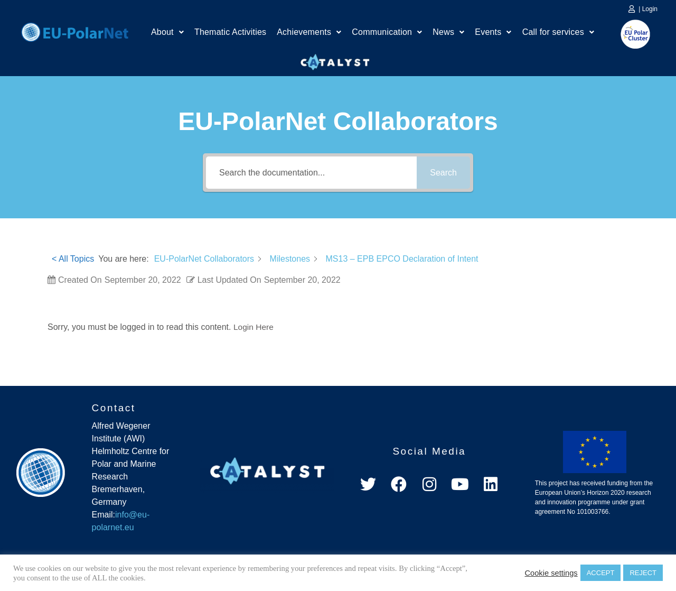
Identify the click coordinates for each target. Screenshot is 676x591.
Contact (114, 407)
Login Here (254, 326)
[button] (167, 33)
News (448, 33)
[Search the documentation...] (311, 172)
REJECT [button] (643, 573)
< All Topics (73, 258)
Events (493, 33)
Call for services (558, 33)
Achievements (309, 33)
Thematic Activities (230, 33)
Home (74, 31)
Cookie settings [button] (550, 573)
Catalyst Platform (335, 60)
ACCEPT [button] (601, 573)
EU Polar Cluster (628, 34)
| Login (648, 9)
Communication (387, 33)
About (167, 33)
